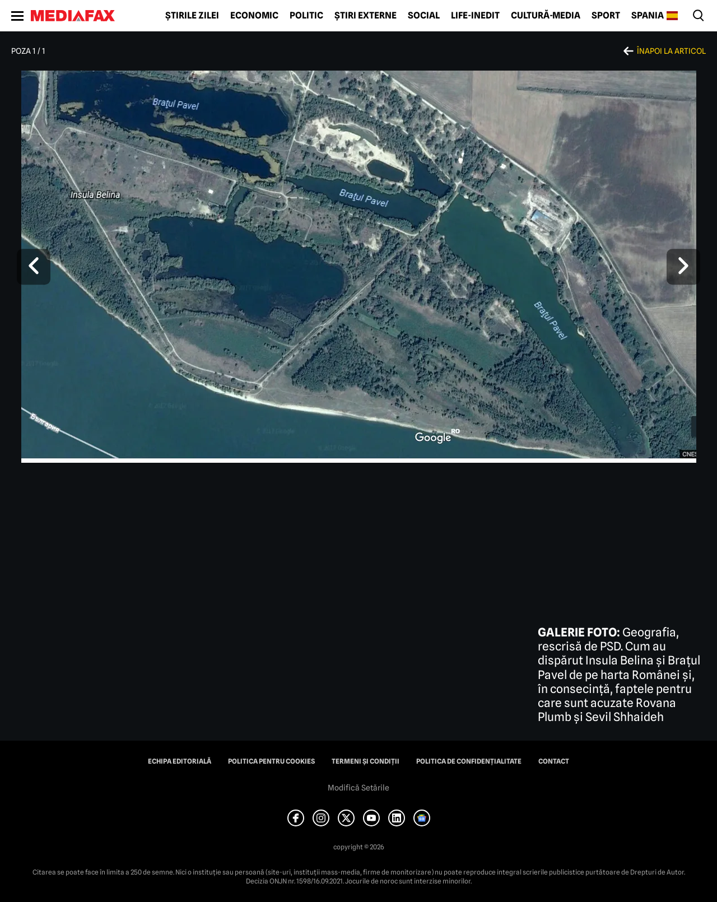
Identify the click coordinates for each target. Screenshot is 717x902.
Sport (606, 15)
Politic (306, 15)
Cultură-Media (545, 15)
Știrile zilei (192, 15)
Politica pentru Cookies (271, 761)
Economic (254, 15)
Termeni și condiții (365, 761)
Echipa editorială (179, 761)
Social (424, 15)
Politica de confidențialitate (469, 761)
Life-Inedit (475, 15)
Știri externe (365, 15)
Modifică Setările (358, 787)
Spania (647, 15)
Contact (553, 761)
